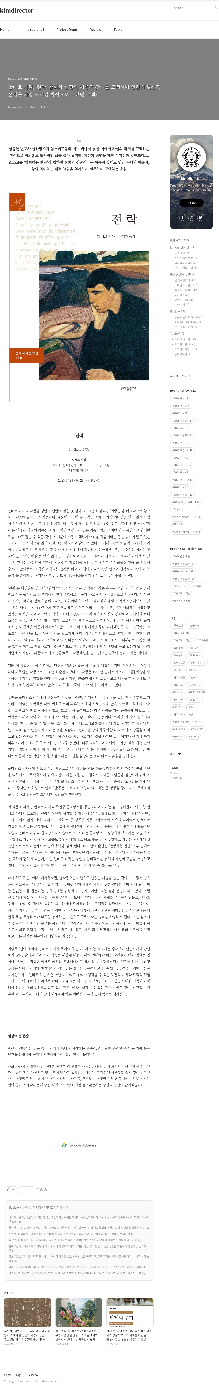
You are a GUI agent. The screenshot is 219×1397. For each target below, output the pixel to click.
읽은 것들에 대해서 (33, 1207)
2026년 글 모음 (182, 556)
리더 (198, 722)
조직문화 (178, 655)
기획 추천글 (193, 670)
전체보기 (179, 240)
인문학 (177, 670)
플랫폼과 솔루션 (186, 290)
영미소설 (178, 648)
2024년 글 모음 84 (183, 571)
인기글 (186, 376)
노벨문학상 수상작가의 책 (187, 532)
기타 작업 (182, 305)
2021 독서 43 (181, 472)
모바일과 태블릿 (186, 285)
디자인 (177, 707)
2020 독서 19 (181, 487)
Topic (118, 29)
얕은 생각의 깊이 (186, 268)
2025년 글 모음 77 (183, 564)
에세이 (177, 509)
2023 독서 (195, 655)
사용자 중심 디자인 (183, 714)
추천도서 (178, 502)
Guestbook (32, 1375)
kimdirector (17, 10)
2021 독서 (195, 699)
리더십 (191, 707)
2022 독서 (179, 685)
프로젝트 (178, 692)
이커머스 (182, 295)
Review (95, 29)
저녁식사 (178, 737)
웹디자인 (178, 699)
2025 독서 (202, 640)
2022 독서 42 (181, 457)
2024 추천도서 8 (182, 435)
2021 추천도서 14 (183, 480)
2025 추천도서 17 (183, 421)
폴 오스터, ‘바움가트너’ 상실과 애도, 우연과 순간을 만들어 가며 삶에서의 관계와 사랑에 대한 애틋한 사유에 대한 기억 (73, 1240)
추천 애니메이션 (182, 593)
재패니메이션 (199, 662)
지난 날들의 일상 (187, 258)
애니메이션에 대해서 (188, 322)
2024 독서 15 (181, 428)
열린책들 (194, 648)
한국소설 (194, 502)
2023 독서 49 (181, 443)
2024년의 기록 (181, 633)
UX (193, 677)
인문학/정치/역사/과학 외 (187, 517)
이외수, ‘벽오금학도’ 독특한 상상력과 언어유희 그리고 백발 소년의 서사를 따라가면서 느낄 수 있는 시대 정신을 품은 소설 (75, 1273)
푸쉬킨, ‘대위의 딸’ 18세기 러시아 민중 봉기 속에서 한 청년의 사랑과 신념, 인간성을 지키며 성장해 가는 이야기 (69, 1234)
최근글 (174, 376)
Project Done (66, 29)
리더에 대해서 (186, 339)
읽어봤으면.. (184, 354)
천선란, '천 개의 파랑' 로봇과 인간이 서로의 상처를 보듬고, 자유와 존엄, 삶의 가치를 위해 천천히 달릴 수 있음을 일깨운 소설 (76, 1228)
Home (4, 29)
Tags (18, 1375)
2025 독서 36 (181, 413)
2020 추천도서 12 (183, 494)
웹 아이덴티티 (185, 280)
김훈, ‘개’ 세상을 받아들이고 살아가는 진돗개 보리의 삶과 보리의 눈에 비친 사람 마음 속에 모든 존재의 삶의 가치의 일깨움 (75, 1267)
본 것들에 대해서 (186, 327)
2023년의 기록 (197, 692)
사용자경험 (179, 677)
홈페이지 (194, 626)
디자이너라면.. (186, 349)
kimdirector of (33, 29)
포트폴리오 (197, 729)
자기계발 (178, 524)
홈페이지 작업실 (186, 263)
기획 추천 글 (180, 586)
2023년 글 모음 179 (184, 579)
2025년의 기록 (181, 722)
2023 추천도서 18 (183, 450)
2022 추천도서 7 (182, 465)
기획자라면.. (185, 344)
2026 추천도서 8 (182, 406)
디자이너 (194, 737)
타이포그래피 (184, 300)
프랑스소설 (179, 662)
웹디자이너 (179, 729)
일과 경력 (182, 253)
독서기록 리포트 (182, 601)
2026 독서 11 (181, 398)
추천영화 (197, 586)
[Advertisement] (79, 1145)
